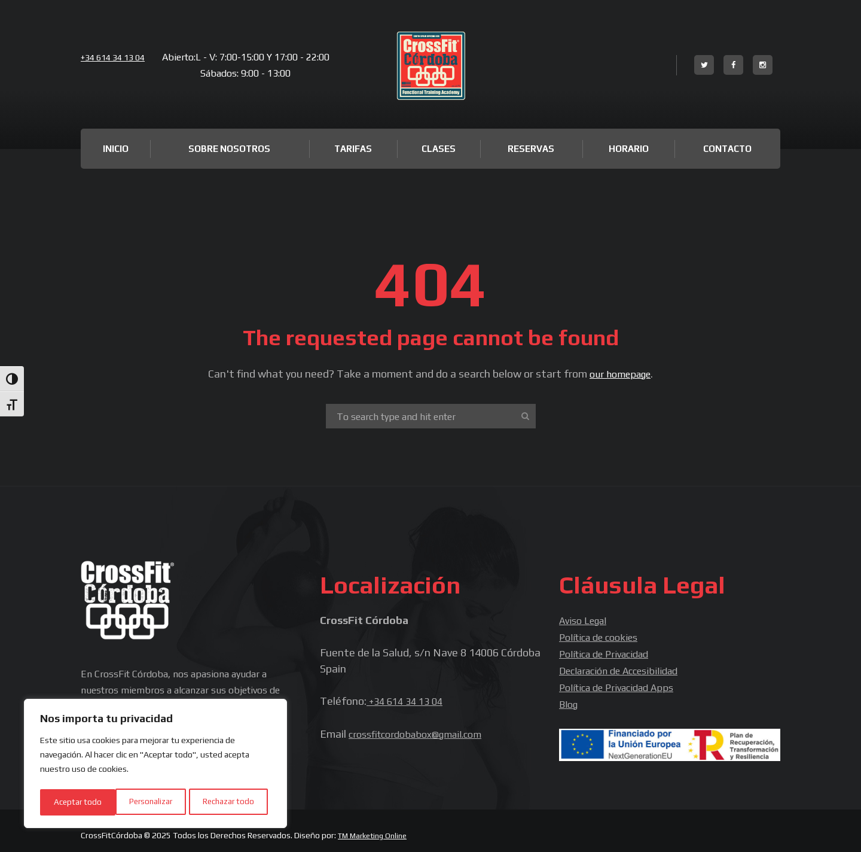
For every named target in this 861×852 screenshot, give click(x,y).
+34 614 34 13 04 (117, 57)
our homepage (620, 373)
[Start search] (523, 415)
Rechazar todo (154, 802)
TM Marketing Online (376, 831)
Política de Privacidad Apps (623, 684)
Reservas (531, 149)
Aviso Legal (586, 619)
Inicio (116, 149)
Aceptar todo (234, 802)
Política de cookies (603, 635)
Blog (570, 700)
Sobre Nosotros (229, 149)
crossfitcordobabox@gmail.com (423, 732)
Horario (629, 149)
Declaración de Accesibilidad (626, 668)
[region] (155, 765)
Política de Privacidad (609, 652)
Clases (439, 149)
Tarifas (353, 149)
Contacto (727, 149)
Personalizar (75, 802)
